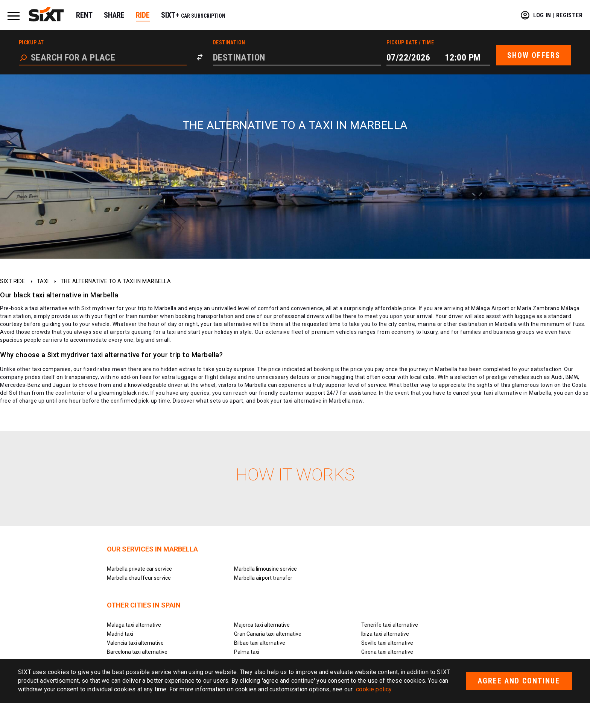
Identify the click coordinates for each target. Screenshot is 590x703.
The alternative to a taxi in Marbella (116, 281)
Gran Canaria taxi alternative (267, 634)
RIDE (143, 15)
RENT (84, 15)
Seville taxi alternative (387, 643)
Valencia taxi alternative (135, 643)
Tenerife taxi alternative (389, 625)
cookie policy (374, 689)
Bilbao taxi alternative (259, 643)
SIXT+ (193, 15)
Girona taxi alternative (387, 652)
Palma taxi (246, 652)
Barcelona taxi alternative (137, 652)
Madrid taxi (120, 634)
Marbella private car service (139, 569)
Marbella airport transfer (263, 578)
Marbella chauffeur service (139, 578)
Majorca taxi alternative (262, 625)
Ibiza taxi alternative (385, 634)
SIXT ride (12, 281)
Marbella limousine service (265, 569)
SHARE (114, 15)
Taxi (43, 281)
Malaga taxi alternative (134, 625)
